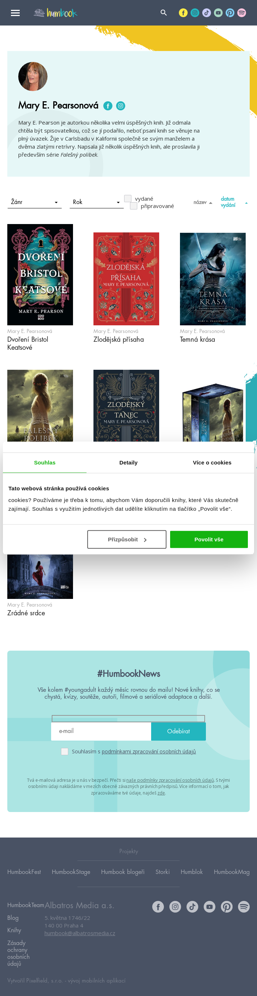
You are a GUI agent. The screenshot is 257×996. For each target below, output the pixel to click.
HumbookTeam (25, 904)
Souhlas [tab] (44, 462)
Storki (163, 872)
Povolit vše (209, 539)
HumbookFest (24, 872)
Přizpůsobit (127, 539)
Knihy (14, 926)
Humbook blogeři (123, 872)
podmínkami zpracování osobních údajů (149, 751)
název (204, 203)
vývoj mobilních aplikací (97, 973)
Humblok (192, 872)
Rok (96, 202)
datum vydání (235, 202)
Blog (13, 915)
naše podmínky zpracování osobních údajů (170, 780)
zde (161, 792)
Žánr (34, 202)
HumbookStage (71, 872)
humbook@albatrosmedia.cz (80, 933)
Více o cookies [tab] (212, 462)
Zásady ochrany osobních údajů (18, 946)
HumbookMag (232, 872)
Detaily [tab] (128, 462)
